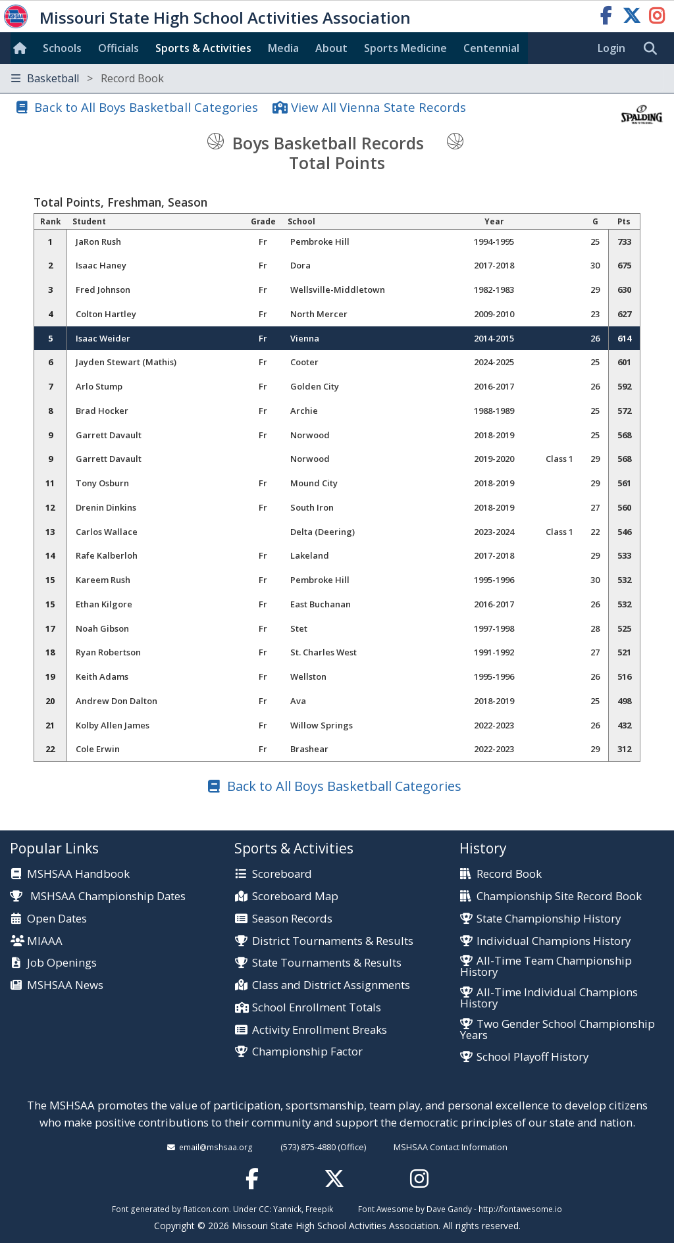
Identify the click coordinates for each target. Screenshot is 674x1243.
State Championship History (549, 919)
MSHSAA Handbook (78, 874)
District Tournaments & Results (332, 941)
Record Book (509, 874)
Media (283, 48)
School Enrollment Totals (316, 1008)
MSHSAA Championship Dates (98, 895)
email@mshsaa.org (216, 1147)
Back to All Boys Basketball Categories (146, 107)
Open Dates (57, 919)
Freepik (319, 1209)
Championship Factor (307, 1052)
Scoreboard (282, 874)
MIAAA (45, 941)
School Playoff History (532, 1057)
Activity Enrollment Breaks (319, 1030)
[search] (653, 48)
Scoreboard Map (295, 896)
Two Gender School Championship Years (557, 1030)
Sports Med (405, 48)
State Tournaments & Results (327, 963)
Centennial (491, 48)
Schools (62, 48)
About (331, 48)
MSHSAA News (65, 985)
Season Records (292, 919)
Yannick (287, 1209)
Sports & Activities (203, 48)
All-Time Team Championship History (546, 966)
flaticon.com (206, 1209)
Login (611, 48)
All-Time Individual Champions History (549, 998)
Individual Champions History (554, 941)
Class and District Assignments (331, 985)
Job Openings (62, 963)
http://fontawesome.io (520, 1209)
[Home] (22, 48)
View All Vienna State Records (378, 107)
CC (264, 1209)
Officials (118, 48)
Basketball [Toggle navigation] (87, 78)
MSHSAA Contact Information (450, 1147)
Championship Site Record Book (559, 896)
